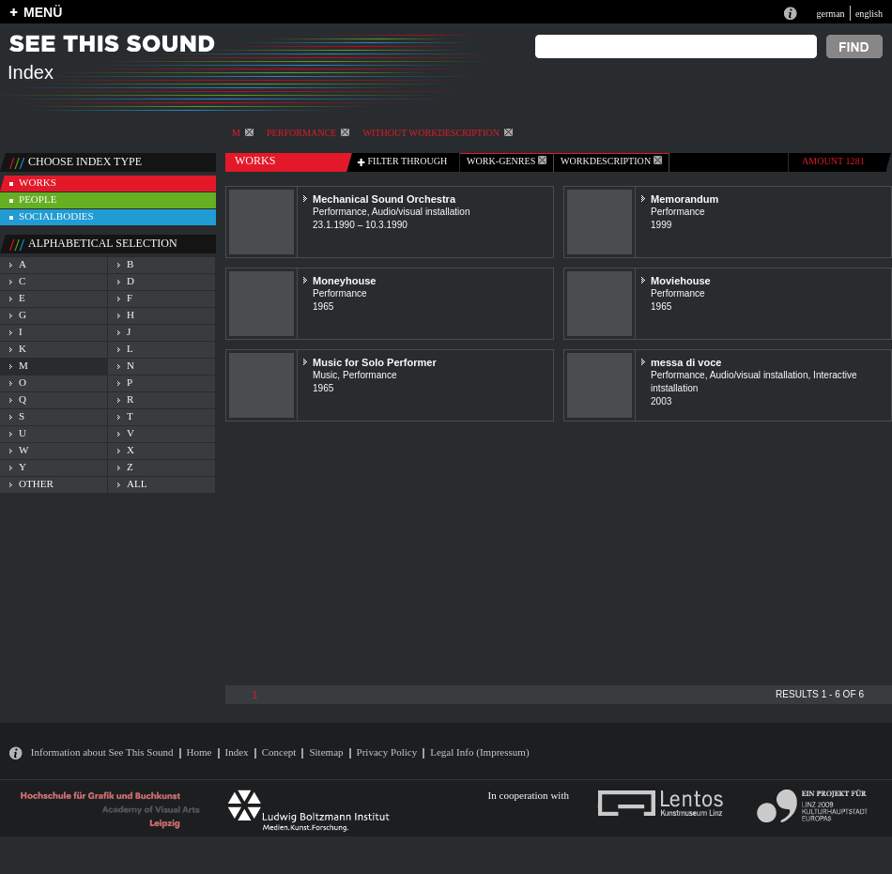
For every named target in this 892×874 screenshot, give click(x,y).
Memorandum (684, 199)
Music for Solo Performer (375, 362)
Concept (279, 752)
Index (237, 752)
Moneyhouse (344, 280)
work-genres (506, 161)
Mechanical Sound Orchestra (384, 199)
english (869, 13)
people (37, 199)
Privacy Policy (387, 752)
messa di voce (686, 362)
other (36, 483)
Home (199, 752)
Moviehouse (681, 280)
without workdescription (437, 133)
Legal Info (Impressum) (479, 752)
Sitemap (326, 752)
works (37, 182)
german (830, 13)
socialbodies (56, 216)
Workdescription (611, 161)
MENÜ (42, 12)
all (136, 483)
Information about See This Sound (102, 752)
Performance (308, 133)
